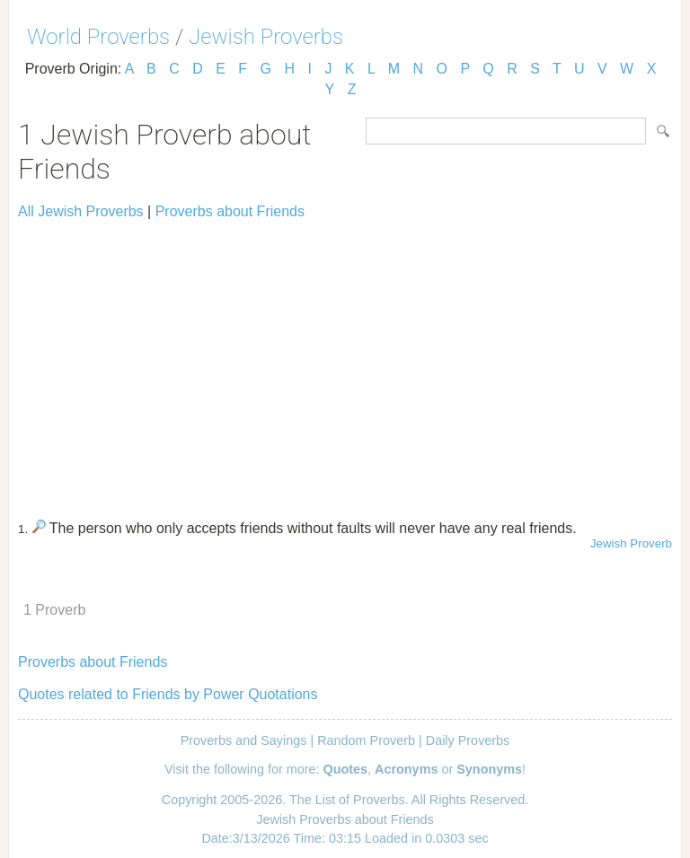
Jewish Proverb (631, 543)
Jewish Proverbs (266, 36)
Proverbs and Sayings (244, 740)
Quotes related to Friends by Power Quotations (168, 694)
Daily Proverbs (468, 740)
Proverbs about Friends (230, 211)
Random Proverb (366, 740)
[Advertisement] (345, 361)
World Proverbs (98, 36)
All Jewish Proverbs (81, 211)
